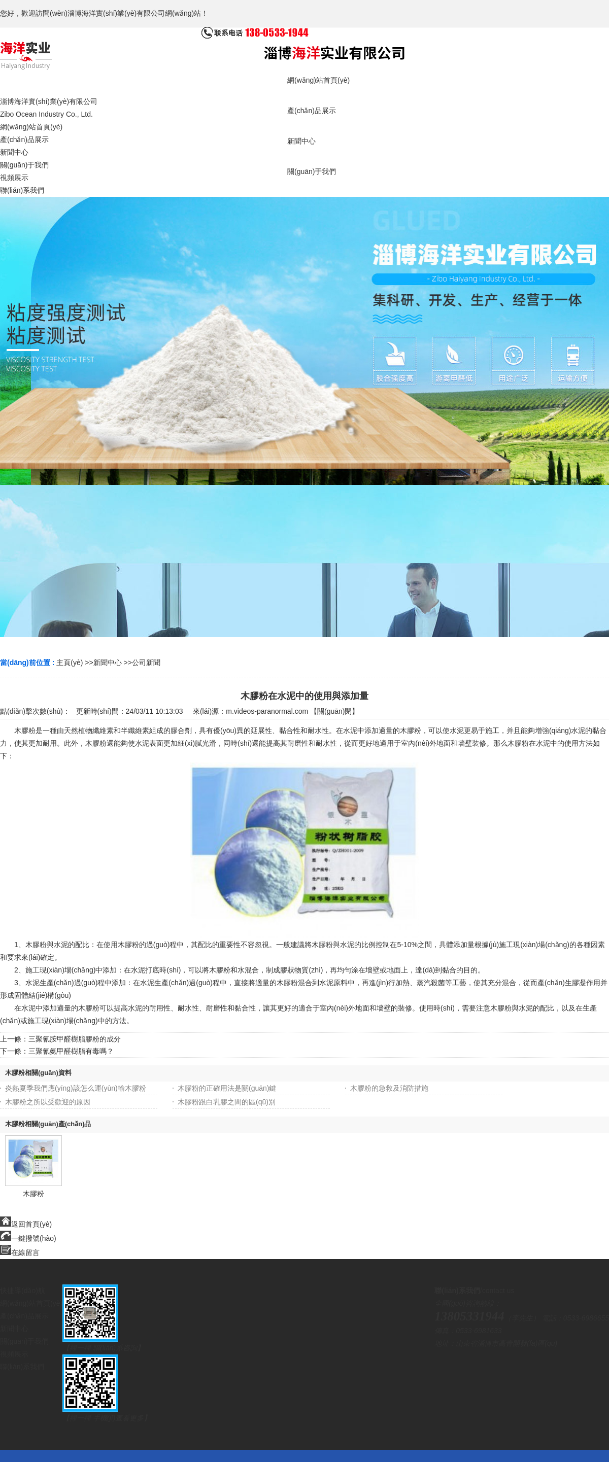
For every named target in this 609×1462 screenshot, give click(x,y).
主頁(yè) (69, 662)
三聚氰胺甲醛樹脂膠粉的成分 (74, 1039)
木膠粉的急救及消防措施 (389, 1088)
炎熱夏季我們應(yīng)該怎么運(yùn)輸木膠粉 (75, 1088)
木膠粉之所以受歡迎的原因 (47, 1102)
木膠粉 (33, 1194)
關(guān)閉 (334, 711)
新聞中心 (107, 662)
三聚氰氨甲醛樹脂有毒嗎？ (71, 1051)
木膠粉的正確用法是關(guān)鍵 (227, 1088)
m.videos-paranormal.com (267, 711)
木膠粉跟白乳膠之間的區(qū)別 (227, 1102)
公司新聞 (146, 662)
